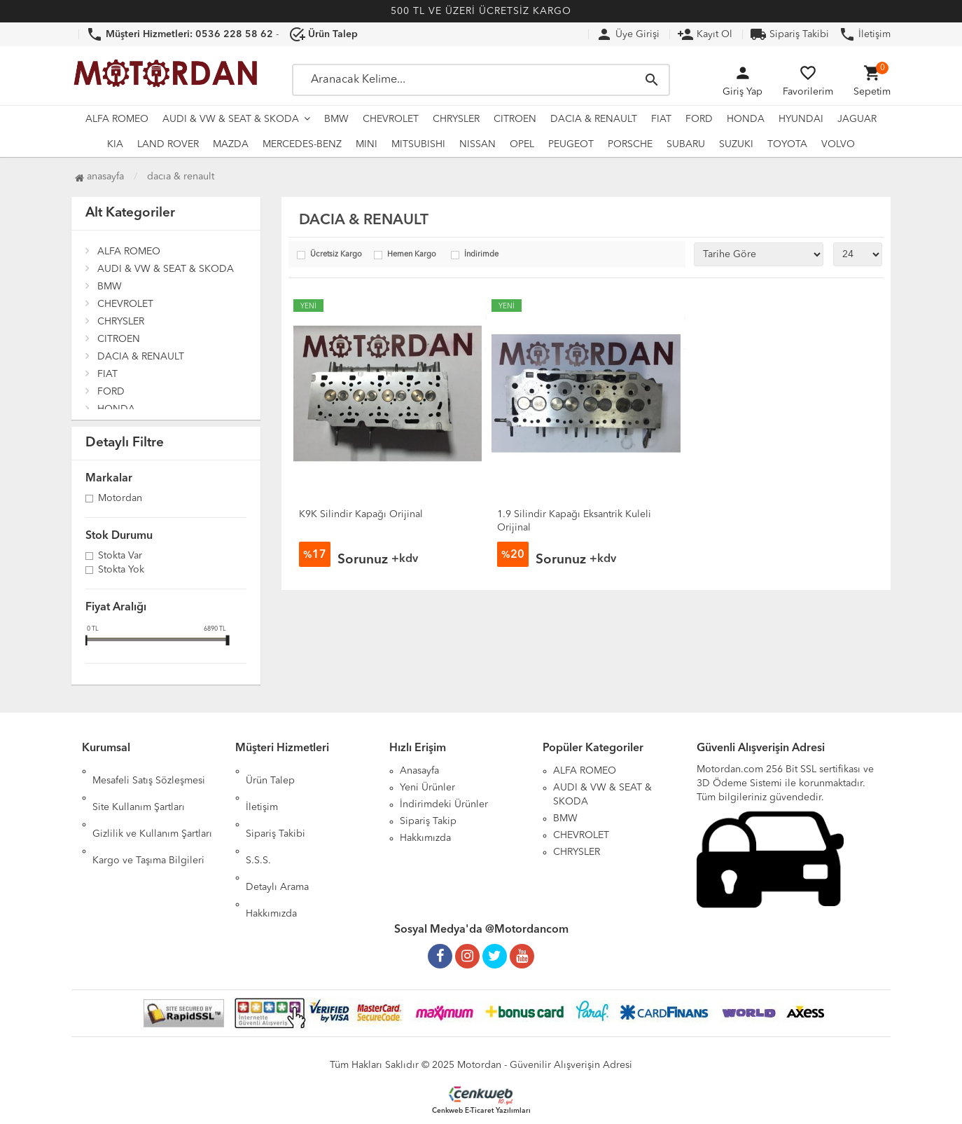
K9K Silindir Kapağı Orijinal (361, 514)
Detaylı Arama (277, 838)
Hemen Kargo (411, 255)
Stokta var (120, 556)
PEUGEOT (571, 144)
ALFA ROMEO (116, 119)
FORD (699, 119)
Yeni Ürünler (427, 788)
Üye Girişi (628, 34)
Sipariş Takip (428, 821)
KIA (115, 144)
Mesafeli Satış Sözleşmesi (148, 771)
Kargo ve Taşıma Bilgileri (148, 821)
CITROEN (515, 119)
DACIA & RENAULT (593, 119)
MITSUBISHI (418, 144)
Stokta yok (121, 570)
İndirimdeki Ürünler (444, 804)
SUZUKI (736, 144)
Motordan (120, 499)
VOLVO (838, 144)
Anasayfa (99, 176)
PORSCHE (630, 144)
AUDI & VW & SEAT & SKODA (230, 119)
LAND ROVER (168, 144)
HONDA (746, 119)
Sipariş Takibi (789, 34)
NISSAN (477, 144)
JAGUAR (857, 119)
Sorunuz (362, 560)
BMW (336, 119)
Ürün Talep (270, 771)
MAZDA (231, 144)
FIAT (661, 119)
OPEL (522, 144)
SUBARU (686, 144)
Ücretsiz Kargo (336, 255)
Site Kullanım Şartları (138, 788)
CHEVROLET (391, 119)
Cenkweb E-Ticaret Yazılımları (481, 1104)
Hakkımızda (271, 855)
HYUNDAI (801, 119)
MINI (366, 144)
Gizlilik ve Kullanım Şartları (152, 804)
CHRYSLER (456, 119)
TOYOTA (787, 144)
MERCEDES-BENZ (302, 144)
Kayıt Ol (704, 34)
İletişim (865, 34)
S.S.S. (258, 821)
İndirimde (481, 255)
